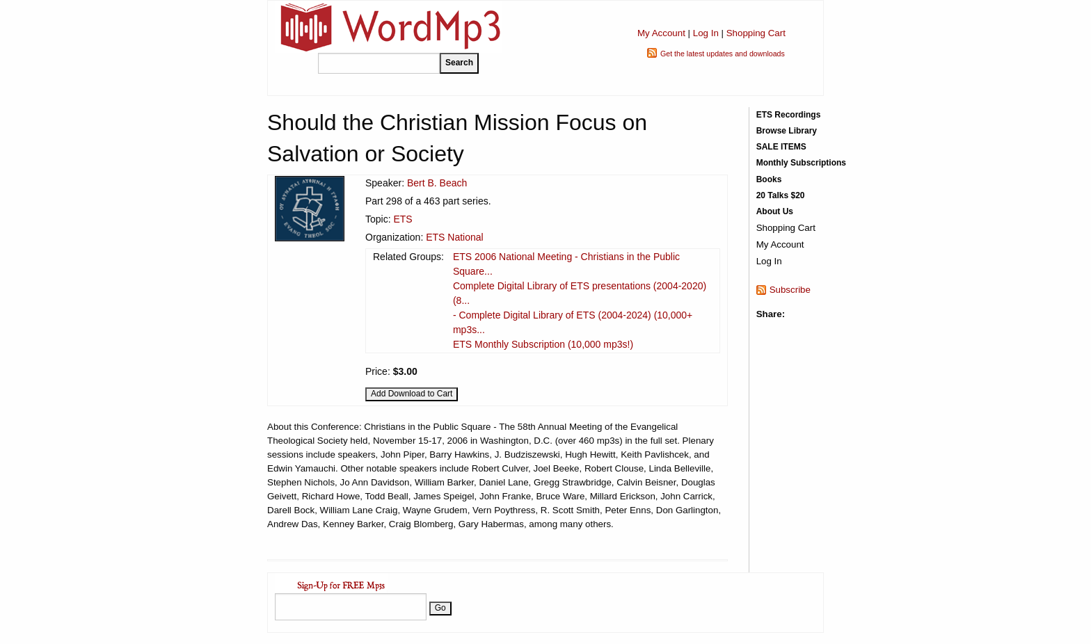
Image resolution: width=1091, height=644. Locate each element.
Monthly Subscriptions (801, 163)
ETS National (454, 237)
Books (769, 179)
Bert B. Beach (437, 182)
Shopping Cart (756, 33)
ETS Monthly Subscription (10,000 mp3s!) (543, 344)
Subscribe (790, 289)
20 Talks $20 (780, 195)
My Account (661, 33)
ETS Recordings (788, 115)
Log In (706, 33)
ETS (402, 219)
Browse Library (786, 131)
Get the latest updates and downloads (722, 53)
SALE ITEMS (781, 147)
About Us (774, 211)
